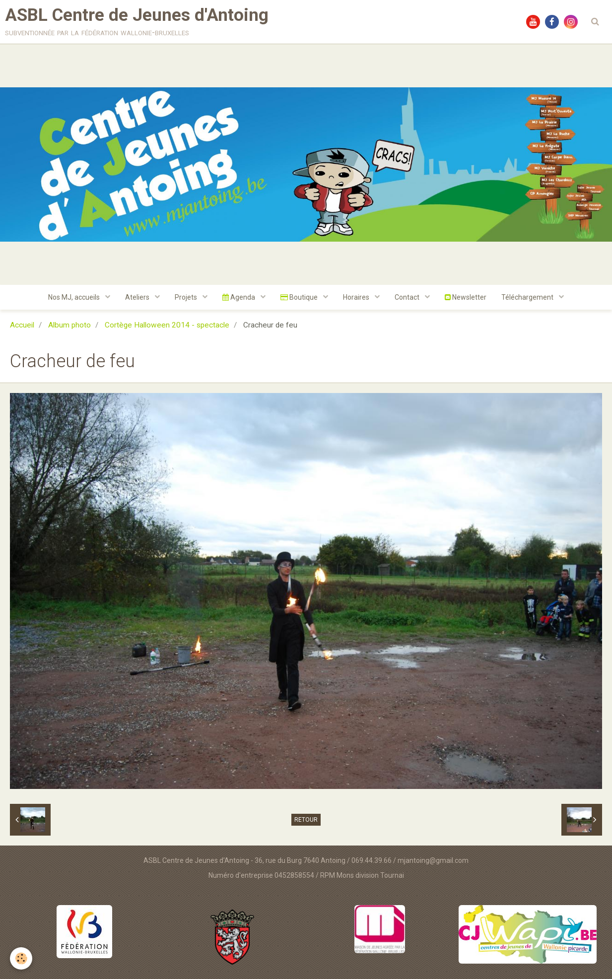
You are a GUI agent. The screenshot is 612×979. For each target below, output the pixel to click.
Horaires (357, 297)
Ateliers (138, 297)
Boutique (299, 297)
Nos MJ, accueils (74, 297)
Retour (306, 819)
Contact (408, 297)
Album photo (69, 325)
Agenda (239, 297)
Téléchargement (528, 297)
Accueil (22, 325)
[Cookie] (21, 958)
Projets (187, 297)
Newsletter (465, 297)
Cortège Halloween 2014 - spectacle (167, 325)
